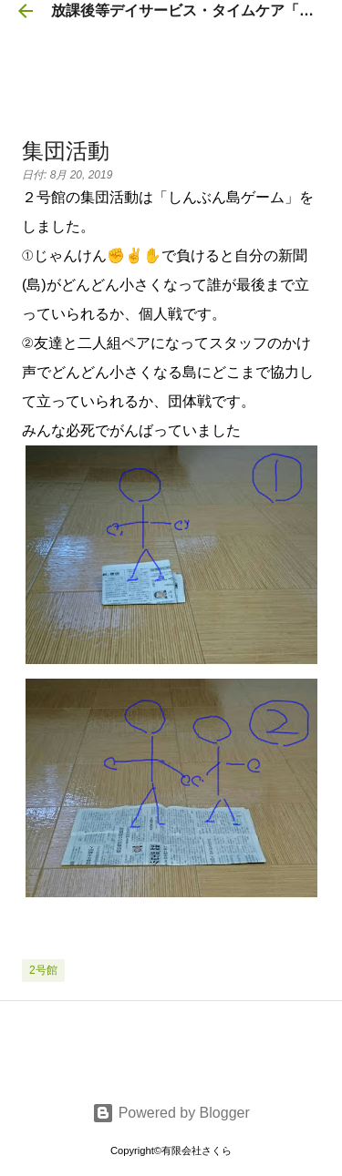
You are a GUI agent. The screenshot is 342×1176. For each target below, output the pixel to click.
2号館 (43, 970)
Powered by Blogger (171, 1112)
